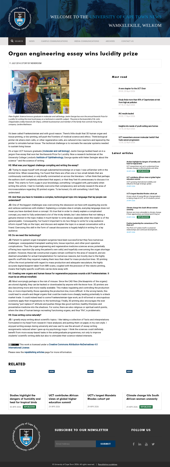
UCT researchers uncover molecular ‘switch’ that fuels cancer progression (139, 138)
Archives (110, 41)
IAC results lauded (126, 114)
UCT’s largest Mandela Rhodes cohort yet (142, 194)
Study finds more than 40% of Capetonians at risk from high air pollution (139, 101)
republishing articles (34, 352)
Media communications (87, 41)
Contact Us (128, 41)
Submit (106, 443)
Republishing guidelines (107, 464)
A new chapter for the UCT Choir (132, 89)
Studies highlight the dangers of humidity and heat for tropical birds (143, 163)
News (32, 41)
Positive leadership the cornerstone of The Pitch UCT (142, 224)
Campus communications (54, 41)
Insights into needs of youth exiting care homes (138, 126)
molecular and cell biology (56, 151)
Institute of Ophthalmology (49, 157)
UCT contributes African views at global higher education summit (143, 178)
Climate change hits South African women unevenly (142, 209)
